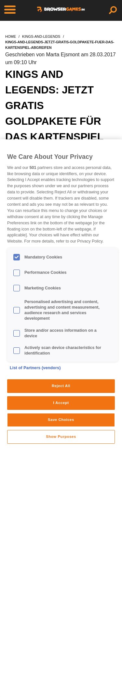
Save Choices (61, 420)
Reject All (61, 386)
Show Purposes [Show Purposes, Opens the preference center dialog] (61, 437)
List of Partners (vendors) (35, 368)
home (10, 36)
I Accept (61, 403)
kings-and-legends (41, 36)
